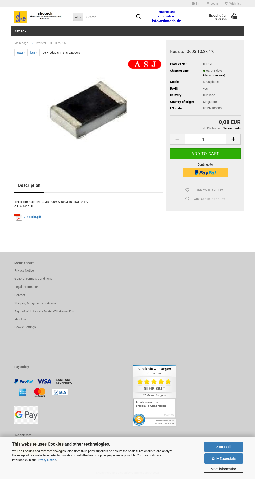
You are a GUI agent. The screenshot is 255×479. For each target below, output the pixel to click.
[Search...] (78, 17)
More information (224, 469)
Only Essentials (224, 458)
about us (20, 319)
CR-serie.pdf (32, 217)
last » (33, 52)
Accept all (223, 447)
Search (20, 31)
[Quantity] (205, 139)
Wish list (233, 3)
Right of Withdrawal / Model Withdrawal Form (45, 311)
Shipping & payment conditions (35, 303)
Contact (19, 295)
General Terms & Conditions (33, 278)
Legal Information (26, 287)
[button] (195, 3)
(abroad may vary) (214, 75)
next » (21, 52)
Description (29, 185)
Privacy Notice (46, 460)
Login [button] (212, 3)
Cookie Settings (25, 327)
